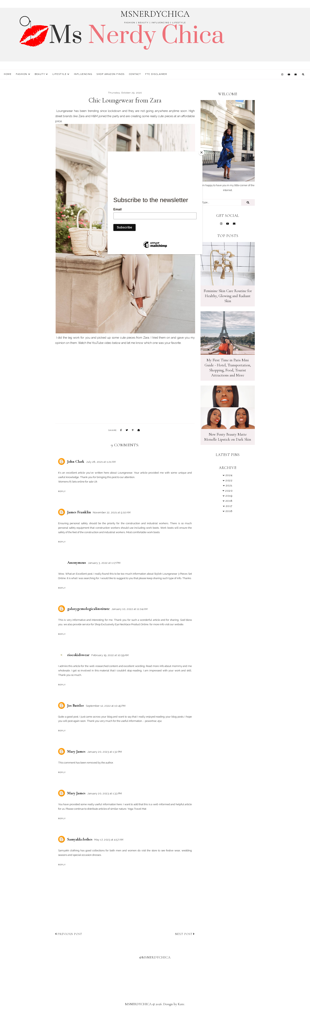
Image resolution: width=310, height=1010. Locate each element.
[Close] (201, 152)
